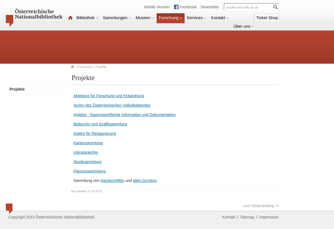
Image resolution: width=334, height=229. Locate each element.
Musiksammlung (87, 161)
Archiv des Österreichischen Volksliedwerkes (112, 105)
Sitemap (247, 217)
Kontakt (220, 17)
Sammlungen (117, 17)
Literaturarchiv (85, 152)
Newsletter (210, 7)
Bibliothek (87, 17)
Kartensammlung (88, 143)
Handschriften (112, 180)
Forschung (170, 17)
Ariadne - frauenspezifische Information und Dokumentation (124, 114)
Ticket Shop (267, 17)
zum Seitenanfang (261, 206)
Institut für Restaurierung (94, 133)
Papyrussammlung (89, 171)
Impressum (269, 217)
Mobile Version (157, 7)
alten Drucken (145, 180)
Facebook (188, 7)
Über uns (243, 26)
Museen (145, 17)
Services (197, 17)
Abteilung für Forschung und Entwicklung (108, 96)
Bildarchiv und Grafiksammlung (100, 124)
